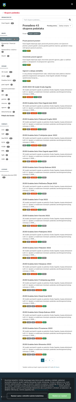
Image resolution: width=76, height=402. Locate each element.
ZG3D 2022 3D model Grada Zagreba (37, 87)
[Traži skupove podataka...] (45, 20)
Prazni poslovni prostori (31, 40)
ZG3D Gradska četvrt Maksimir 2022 (37, 248)
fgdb (40, 97)
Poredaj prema (52, 26)
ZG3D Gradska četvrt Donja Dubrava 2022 (39, 312)
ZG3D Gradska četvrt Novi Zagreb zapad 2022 (40, 151)
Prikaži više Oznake (7, 115)
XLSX (24, 51)
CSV (29, 51)
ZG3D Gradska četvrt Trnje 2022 (35, 199)
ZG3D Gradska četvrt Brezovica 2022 (37, 344)
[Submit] (69, 20)
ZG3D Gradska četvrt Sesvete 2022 (36, 215)
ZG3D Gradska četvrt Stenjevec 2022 (37, 264)
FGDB (44, 113)
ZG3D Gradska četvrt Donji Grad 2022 (37, 296)
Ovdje (56, 386)
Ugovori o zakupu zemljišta (33, 71)
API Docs (56, 367)
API (49, 367)
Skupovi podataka (11, 12)
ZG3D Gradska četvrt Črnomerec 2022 (37, 328)
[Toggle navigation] (72, 4)
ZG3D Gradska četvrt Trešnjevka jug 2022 (39, 280)
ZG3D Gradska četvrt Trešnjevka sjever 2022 (40, 135)
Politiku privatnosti (41, 390)
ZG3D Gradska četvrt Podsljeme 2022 (37, 231)
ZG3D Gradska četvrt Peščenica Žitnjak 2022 (40, 183)
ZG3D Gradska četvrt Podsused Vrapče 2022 (40, 119)
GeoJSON (29, 97)
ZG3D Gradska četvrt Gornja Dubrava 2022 (39, 167)
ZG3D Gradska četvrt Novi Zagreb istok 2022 (40, 103)
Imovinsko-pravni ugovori (32, 57)
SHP (28, 113)
